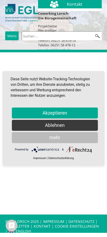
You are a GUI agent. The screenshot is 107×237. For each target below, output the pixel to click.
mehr (54, 137)
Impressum (53, 221)
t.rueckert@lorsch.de (54, 50)
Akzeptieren (54, 113)
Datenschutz (81, 221)
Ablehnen (55, 125)
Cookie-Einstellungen (77, 226)
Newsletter (17, 226)
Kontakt (43, 226)
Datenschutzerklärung (61, 158)
